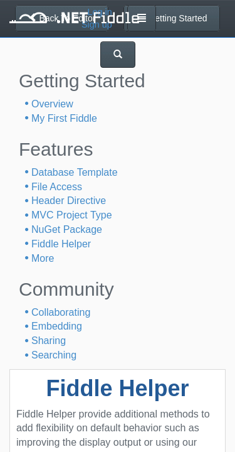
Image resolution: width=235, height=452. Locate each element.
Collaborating (60, 312)
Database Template (74, 172)
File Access (56, 186)
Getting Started (172, 18)
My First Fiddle (64, 118)
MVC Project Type (71, 215)
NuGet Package (66, 229)
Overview (52, 104)
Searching (53, 355)
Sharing (48, 340)
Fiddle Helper (61, 244)
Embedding (56, 326)
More (42, 258)
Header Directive (68, 200)
